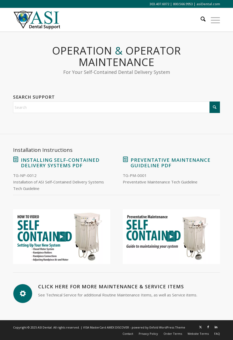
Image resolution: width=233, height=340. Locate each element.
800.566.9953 (183, 4)
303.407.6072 (159, 4)
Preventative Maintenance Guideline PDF (171, 163)
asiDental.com (208, 4)
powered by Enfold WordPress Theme (158, 327)
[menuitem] (200, 20)
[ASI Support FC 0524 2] (36, 20)
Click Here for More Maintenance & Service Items (111, 286)
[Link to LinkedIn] (216, 327)
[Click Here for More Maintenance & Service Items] (22, 293)
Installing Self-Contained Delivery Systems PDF (60, 163)
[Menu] (213, 20)
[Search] (200, 20)
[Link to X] (200, 327)
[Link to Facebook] (208, 327)
